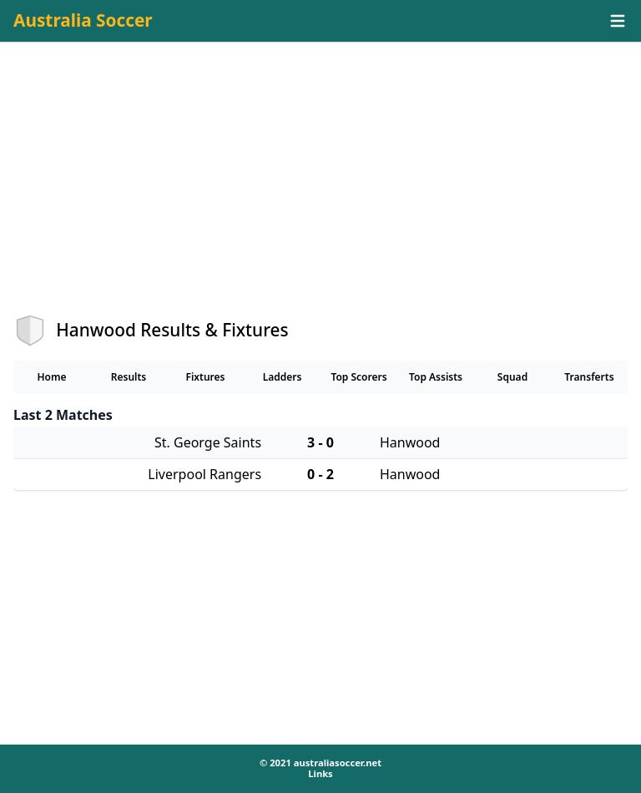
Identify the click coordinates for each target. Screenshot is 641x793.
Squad (512, 377)
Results (129, 377)
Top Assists (435, 377)
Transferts (588, 377)
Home (51, 377)
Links (320, 773)
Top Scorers (358, 377)
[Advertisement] (320, 193)
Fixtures (205, 377)
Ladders (282, 377)
